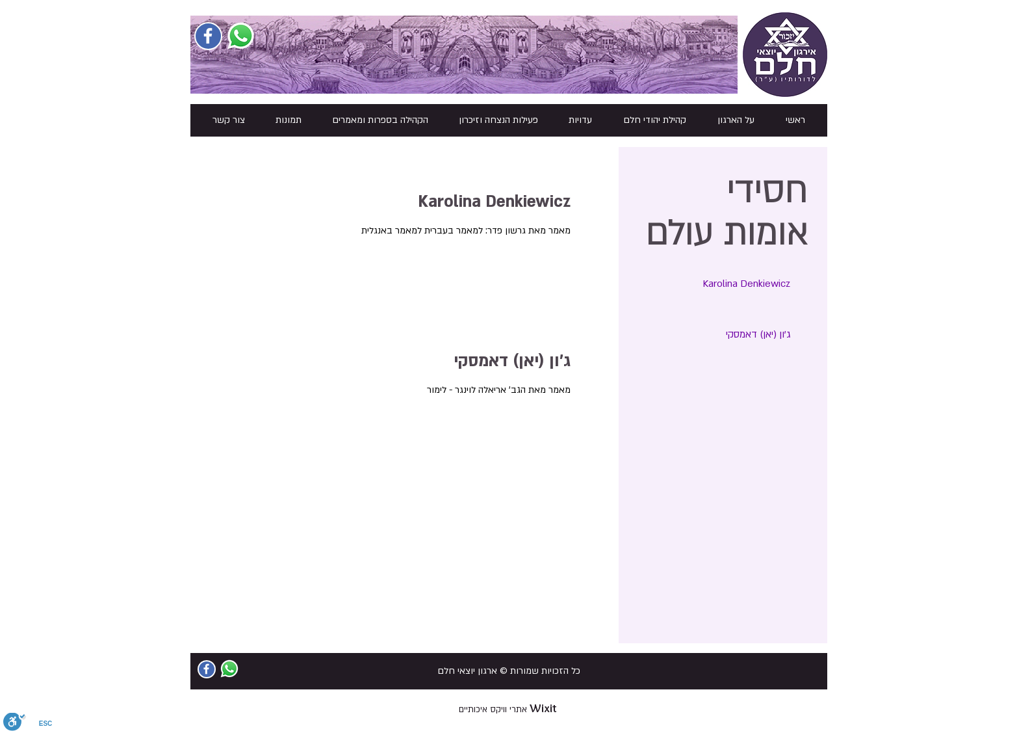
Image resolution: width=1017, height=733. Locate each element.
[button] (736, 120)
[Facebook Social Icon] (208, 35)
